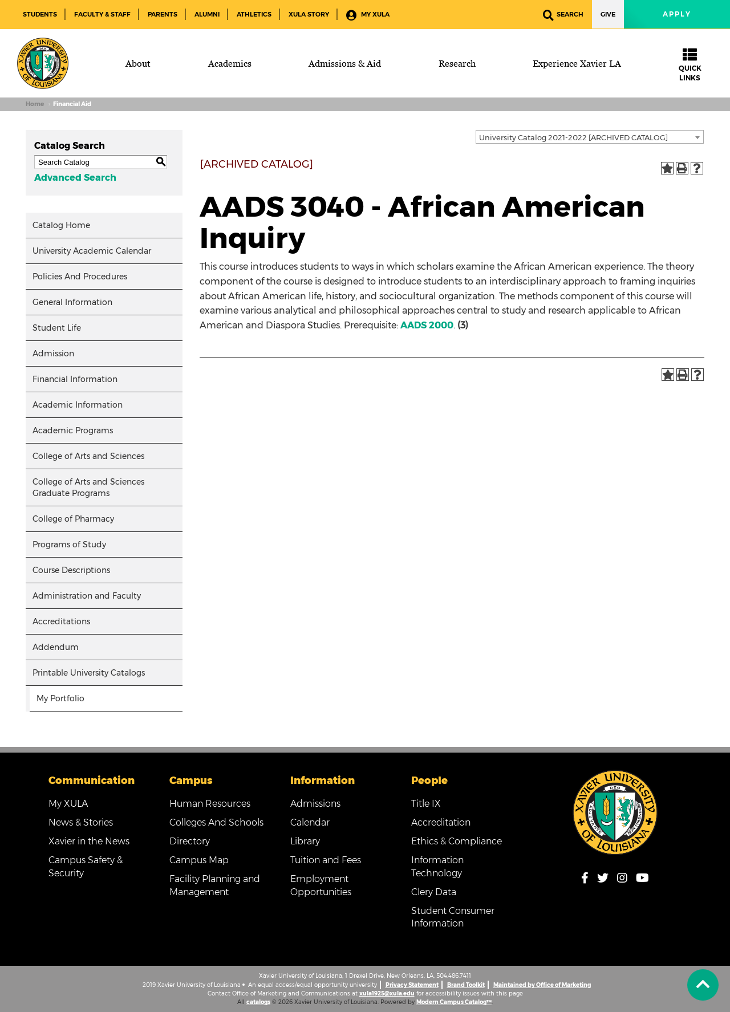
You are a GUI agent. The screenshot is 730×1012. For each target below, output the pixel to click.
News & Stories (80, 822)
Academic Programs (73, 430)
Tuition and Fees (325, 860)
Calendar (310, 822)
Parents (162, 14)
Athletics (254, 14)
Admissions (315, 803)
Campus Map (199, 860)
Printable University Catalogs (89, 673)
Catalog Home (61, 225)
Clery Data (433, 892)
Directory (189, 841)
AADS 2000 (426, 325)
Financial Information (75, 379)
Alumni (207, 14)
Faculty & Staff (102, 14)
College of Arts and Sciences (88, 456)
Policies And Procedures (80, 276)
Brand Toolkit (466, 985)
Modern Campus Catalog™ (454, 1002)
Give (608, 14)
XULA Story (309, 14)
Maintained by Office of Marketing (542, 985)
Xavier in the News (88, 841)
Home (35, 104)
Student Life (57, 328)
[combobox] (590, 137)
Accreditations (61, 621)
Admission (53, 353)
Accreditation (441, 822)
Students (40, 14)
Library (305, 841)
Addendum (56, 647)
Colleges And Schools (216, 822)
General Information (72, 302)
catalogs (258, 1002)
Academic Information (78, 405)
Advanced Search (75, 177)
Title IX (426, 803)
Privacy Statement (412, 985)
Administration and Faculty (87, 596)
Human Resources (209, 803)
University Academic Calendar (92, 251)
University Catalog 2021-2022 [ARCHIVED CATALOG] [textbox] (573, 137)
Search (563, 15)
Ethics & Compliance (456, 841)
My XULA (368, 15)
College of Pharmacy (73, 519)
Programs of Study (69, 544)
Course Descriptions (71, 570)
